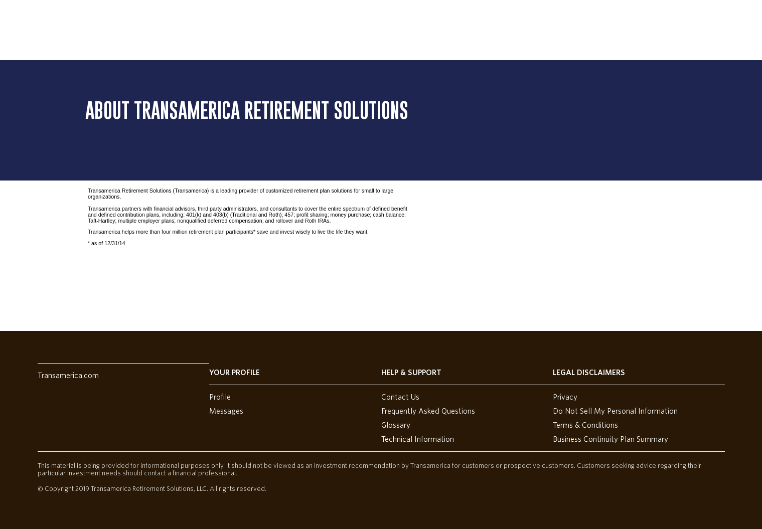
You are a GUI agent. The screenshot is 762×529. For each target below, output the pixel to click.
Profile (220, 397)
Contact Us (400, 397)
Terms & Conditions (585, 425)
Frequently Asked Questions (428, 411)
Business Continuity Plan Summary (610, 439)
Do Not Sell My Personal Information (615, 411)
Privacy (565, 397)
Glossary (395, 425)
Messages (226, 411)
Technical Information (417, 439)
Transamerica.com (68, 376)
